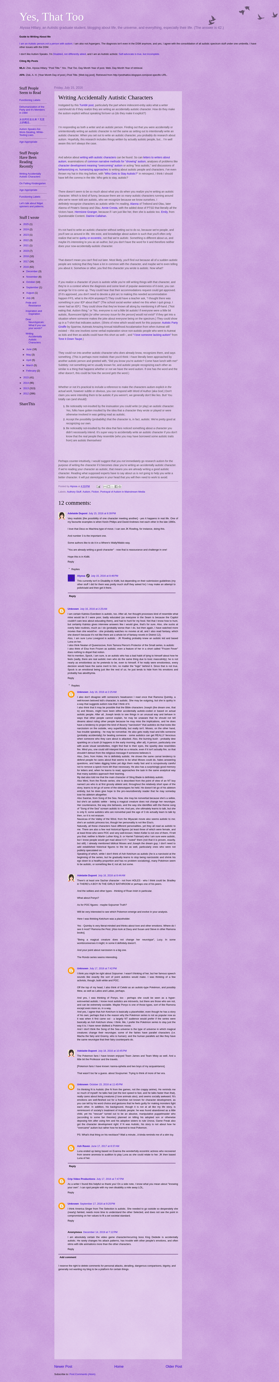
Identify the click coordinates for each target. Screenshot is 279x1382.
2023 (26, 234)
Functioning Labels (29, 100)
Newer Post (63, 1366)
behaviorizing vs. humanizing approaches (83, 169)
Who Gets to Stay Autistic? (121, 173)
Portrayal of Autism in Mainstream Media (122, 491)
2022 (26, 240)
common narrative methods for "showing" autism (116, 161)
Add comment (67, 1257)
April (29, 360)
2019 (26, 250)
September (32, 287)
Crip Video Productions (81, 1178)
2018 (26, 256)
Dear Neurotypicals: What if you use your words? (36, 324)
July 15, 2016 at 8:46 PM (104, 575)
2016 (26, 266)
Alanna (134, 203)
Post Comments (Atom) (83, 1374)
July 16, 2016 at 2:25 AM (93, 608)
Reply (71, 561)
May (29, 354)
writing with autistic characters (98, 157)
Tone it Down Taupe (70, 338)
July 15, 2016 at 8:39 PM (102, 513)
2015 (26, 377)
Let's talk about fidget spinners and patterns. (31, 205)
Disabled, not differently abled (69, 54)
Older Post (174, 1366)
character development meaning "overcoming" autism (90, 165)
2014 (26, 382)
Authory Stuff (74, 491)
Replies (75, 569)
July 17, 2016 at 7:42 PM (103, 968)
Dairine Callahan (96, 215)
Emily (164, 211)
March (30, 365)
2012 (26, 393)
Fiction (95, 491)
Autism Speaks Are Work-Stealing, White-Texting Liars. (31, 132)
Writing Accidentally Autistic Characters (30, 175)
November (32, 276)
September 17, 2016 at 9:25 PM (97, 1203)
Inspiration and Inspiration (34, 312)
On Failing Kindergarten (32, 183)
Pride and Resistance (33, 304)
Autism (86, 491)
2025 (26, 224)
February (31, 370)
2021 (26, 245)
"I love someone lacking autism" (152, 334)
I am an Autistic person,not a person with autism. (46, 43)
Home (119, 1366)
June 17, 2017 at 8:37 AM (105, 1146)
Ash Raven (83, 1146)
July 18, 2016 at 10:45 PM (112, 1050)
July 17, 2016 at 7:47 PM (110, 1178)
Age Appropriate (28, 141)
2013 (26, 388)
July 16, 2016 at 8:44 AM (111, 875)
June (29, 349)
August (30, 292)
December (32, 271)
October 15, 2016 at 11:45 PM (106, 1084)
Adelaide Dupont (77, 513)
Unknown (73, 608)
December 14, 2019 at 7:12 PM (100, 1232)
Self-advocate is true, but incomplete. (139, 54)
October (31, 281)
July (28, 298)
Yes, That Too (51, 16)
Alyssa (81, 575)
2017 (26, 261)
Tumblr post (86, 105)
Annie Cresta (109, 207)
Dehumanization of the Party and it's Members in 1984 (32, 109)
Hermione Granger (86, 211)
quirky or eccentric (90, 238)
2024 (26, 229)
